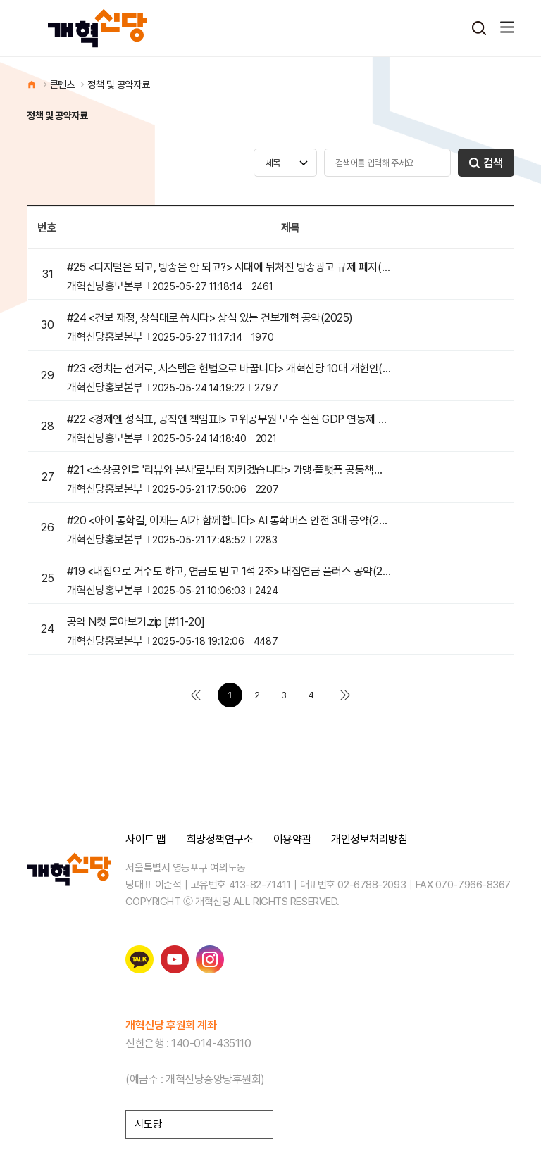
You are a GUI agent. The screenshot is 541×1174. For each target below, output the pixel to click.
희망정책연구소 (220, 839)
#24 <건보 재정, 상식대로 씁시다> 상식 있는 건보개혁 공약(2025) (210, 318)
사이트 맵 (145, 839)
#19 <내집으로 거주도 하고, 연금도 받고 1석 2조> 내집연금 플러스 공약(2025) (229, 571)
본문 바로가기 (0, 0)
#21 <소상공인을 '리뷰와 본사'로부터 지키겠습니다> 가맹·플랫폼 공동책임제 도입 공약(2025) (229, 470)
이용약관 (292, 839)
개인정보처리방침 (369, 839)
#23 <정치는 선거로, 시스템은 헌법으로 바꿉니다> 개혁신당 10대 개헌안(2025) (229, 368)
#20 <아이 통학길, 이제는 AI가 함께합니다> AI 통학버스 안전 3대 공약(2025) (229, 520)
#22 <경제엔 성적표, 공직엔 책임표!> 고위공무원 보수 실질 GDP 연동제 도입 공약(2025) (229, 419)
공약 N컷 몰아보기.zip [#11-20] (136, 622)
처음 (195, 695)
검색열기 (479, 28)
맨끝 (345, 695)
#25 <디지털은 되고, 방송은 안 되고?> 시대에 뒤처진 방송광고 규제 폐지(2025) (229, 267)
